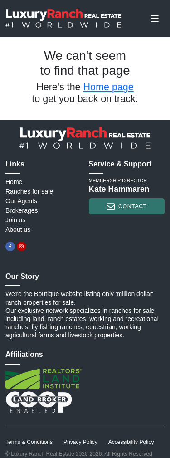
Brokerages (21, 210)
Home (13, 181)
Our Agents (21, 201)
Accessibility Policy (131, 442)
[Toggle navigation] (155, 18)
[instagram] (21, 246)
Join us (15, 220)
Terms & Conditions (29, 442)
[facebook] (10, 246)
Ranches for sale (29, 191)
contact (127, 206)
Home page (108, 87)
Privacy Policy (80, 442)
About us (17, 229)
